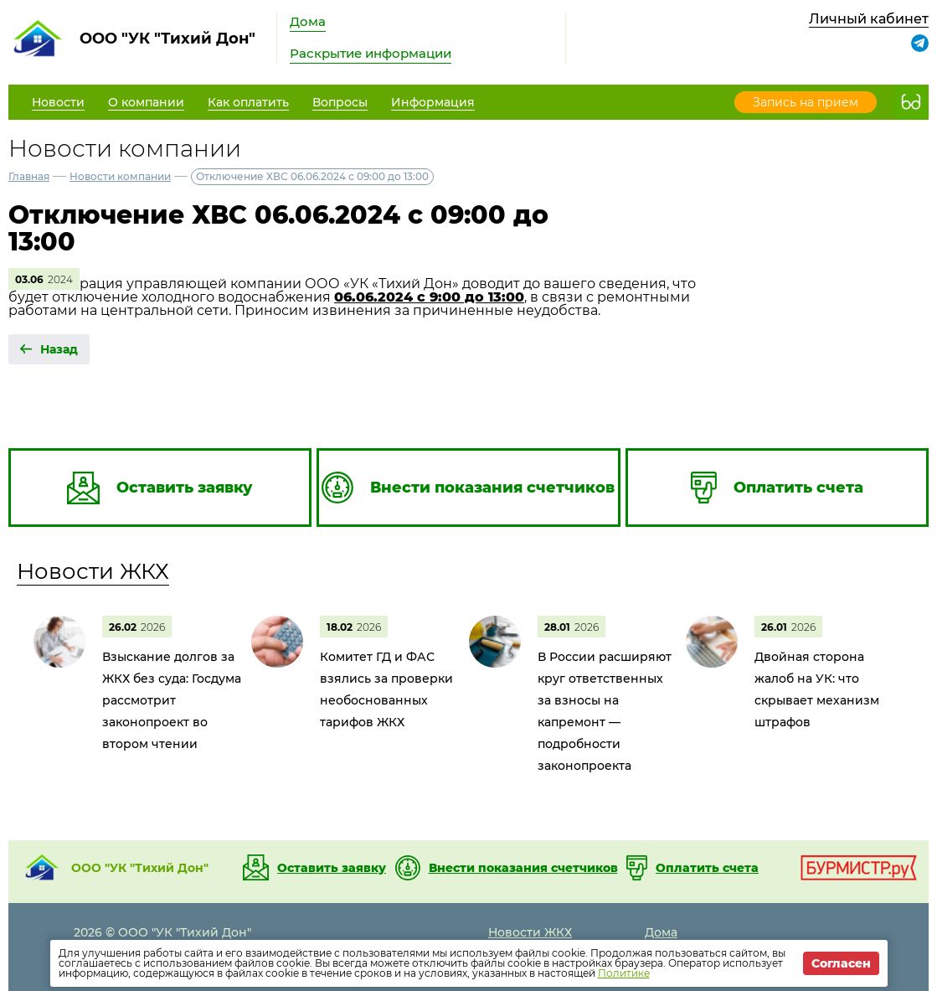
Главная (28, 176)
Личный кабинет (869, 19)
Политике (624, 973)
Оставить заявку (331, 868)
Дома (308, 21)
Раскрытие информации (370, 53)
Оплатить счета (707, 868)
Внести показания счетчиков (523, 868)
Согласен (841, 963)
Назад (59, 349)
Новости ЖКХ (93, 571)
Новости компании (120, 176)
